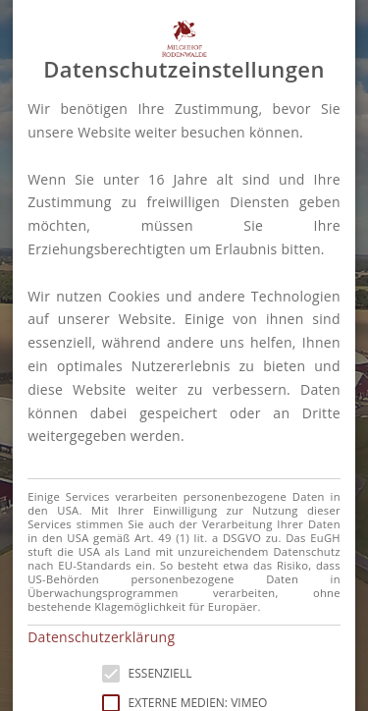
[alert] (184, 355)
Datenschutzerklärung (101, 637)
